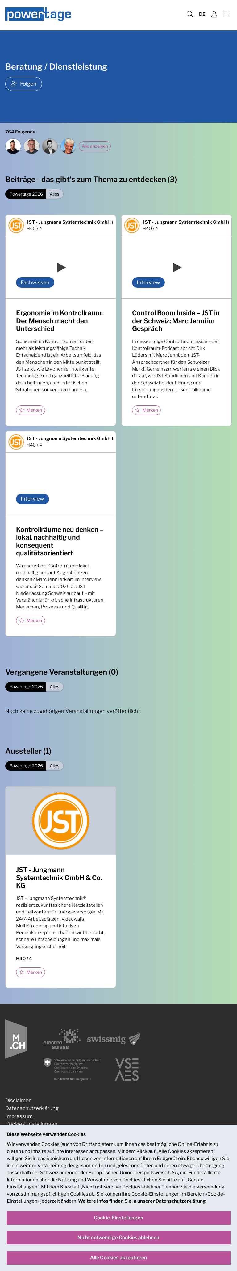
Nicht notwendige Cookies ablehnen (118, 1241)
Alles (54, 194)
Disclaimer (18, 1100)
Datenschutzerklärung (32, 1108)
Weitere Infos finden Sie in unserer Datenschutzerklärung (142, 1204)
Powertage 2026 (26, 194)
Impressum (19, 1116)
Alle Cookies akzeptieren (118, 1261)
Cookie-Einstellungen (31, 1124)
